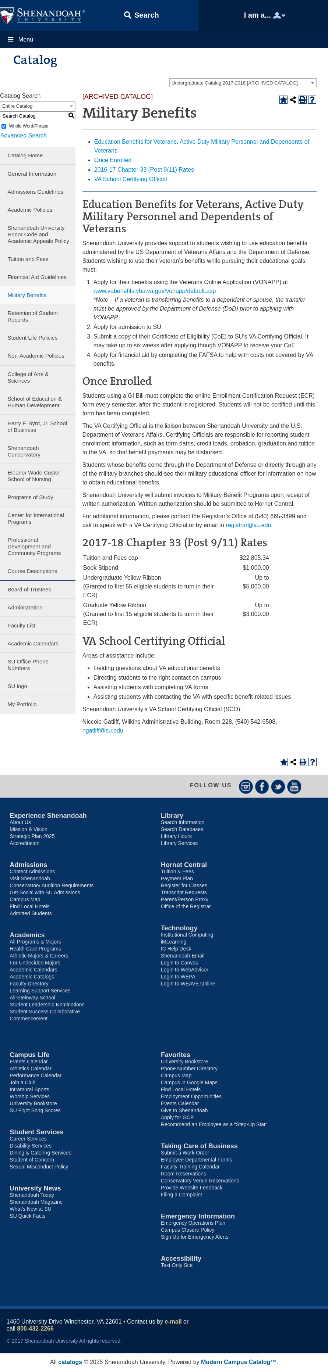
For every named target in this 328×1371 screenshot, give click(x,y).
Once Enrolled (112, 160)
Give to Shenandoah (184, 1110)
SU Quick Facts (27, 1216)
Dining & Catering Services (40, 1153)
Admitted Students (31, 913)
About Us (20, 822)
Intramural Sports (29, 1089)
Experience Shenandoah (48, 815)
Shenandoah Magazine (36, 1202)
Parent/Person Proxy (184, 899)
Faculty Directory (29, 984)
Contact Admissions (32, 871)
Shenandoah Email (182, 956)
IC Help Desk (176, 949)
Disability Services (31, 1146)
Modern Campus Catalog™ (238, 1362)
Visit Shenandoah (30, 878)
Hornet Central (184, 865)
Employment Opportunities (191, 1096)
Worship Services (30, 1096)
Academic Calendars (32, 643)
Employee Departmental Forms (196, 1160)
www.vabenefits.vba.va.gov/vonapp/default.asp (155, 291)
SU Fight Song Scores (35, 1110)
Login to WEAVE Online (188, 984)
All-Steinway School (32, 997)
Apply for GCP (177, 1117)
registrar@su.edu (248, 525)
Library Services (179, 843)
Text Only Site (177, 1265)
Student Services (36, 1132)
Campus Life (29, 1055)
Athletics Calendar (31, 1068)
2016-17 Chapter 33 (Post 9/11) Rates (144, 170)
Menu (20, 39)
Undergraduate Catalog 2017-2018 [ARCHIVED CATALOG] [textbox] (235, 83)
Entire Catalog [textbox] (17, 106)
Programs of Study (30, 497)
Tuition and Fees (27, 259)
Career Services (28, 1139)
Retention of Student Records (32, 316)
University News (35, 1188)
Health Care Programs (35, 949)
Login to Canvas (179, 963)
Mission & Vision (28, 829)
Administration (24, 607)
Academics (27, 935)
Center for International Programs (35, 518)
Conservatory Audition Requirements (52, 885)
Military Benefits (26, 295)
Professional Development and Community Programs (34, 546)
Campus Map (25, 899)
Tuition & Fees (177, 871)
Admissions (28, 865)
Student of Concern (32, 1160)
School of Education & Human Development (34, 401)
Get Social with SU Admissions (45, 892)
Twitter (278, 786)
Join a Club (22, 1082)
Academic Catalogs (32, 977)
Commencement (28, 1018)
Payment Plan (177, 878)
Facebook (261, 786)
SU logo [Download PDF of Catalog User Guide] (17, 686)
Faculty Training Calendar (190, 1167)
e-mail (173, 1321)
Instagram (245, 786)
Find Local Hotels (29, 906)
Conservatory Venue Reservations (200, 1181)
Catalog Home (25, 155)
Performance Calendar (35, 1075)
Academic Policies (29, 210)
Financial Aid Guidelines (36, 277)
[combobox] (243, 82)
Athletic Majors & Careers (39, 956)
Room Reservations (183, 1174)
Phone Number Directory (189, 1068)
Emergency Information (198, 1216)
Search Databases (182, 829)
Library (172, 815)
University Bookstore (33, 1103)
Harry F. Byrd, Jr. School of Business (37, 426)
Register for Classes (184, 885)
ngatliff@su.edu (102, 730)
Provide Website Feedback (191, 1188)
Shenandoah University (42, 15)
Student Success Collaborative (45, 1011)
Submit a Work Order (185, 1153)
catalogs (70, 1362)
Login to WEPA (178, 977)
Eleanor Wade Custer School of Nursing (33, 475)
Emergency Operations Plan (193, 1223)
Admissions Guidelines (35, 192)
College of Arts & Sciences (28, 377)
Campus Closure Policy (188, 1230)
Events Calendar (29, 1061)
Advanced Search (23, 135)
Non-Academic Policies (35, 355)
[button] (141, 15)
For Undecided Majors (35, 963)
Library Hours (176, 836)
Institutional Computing (187, 935)
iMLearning (173, 942)
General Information (31, 174)
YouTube (294, 786)
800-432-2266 (35, 1328)
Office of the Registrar (186, 906)
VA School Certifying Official (130, 179)
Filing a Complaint (181, 1195)
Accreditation (24, 843)
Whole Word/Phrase (28, 126)
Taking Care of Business (199, 1146)
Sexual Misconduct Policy (39, 1167)
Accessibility (181, 1258)
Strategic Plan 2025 (32, 836)
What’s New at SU (30, 1209)
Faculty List (21, 625)
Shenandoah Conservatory (23, 451)
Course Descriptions (32, 571)
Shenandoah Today (32, 1195)
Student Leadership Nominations (47, 1004)
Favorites (175, 1055)
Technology (179, 928)
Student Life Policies (32, 337)
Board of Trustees (29, 589)
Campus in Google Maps (189, 1082)
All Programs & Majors (35, 942)
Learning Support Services (40, 991)
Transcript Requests (184, 892)
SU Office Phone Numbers (27, 664)
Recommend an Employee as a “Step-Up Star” (214, 1124)
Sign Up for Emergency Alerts (195, 1237)
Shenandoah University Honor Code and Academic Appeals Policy (38, 234)
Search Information (182, 822)
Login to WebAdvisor (184, 970)
